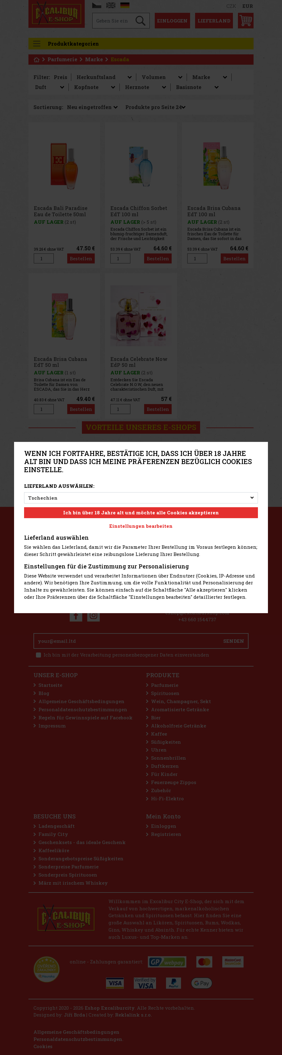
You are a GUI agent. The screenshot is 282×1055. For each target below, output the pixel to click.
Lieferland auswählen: (59, 486)
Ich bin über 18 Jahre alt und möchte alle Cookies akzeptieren (141, 512)
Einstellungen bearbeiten (141, 526)
